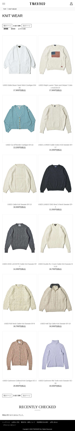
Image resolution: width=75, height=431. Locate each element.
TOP (4, 9)
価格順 (13, 29)
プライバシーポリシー (9, 425)
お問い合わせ (54, 422)
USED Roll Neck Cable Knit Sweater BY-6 (19, 324)
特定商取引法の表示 (42, 422)
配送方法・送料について (28, 422)
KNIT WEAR (12, 9)
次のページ (26, 26)
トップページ (6, 422)
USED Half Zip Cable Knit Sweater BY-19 (55, 324)
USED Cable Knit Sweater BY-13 (20, 204)
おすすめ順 (22, 29)
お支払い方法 (15, 422)
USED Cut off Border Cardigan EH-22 (19, 145)
